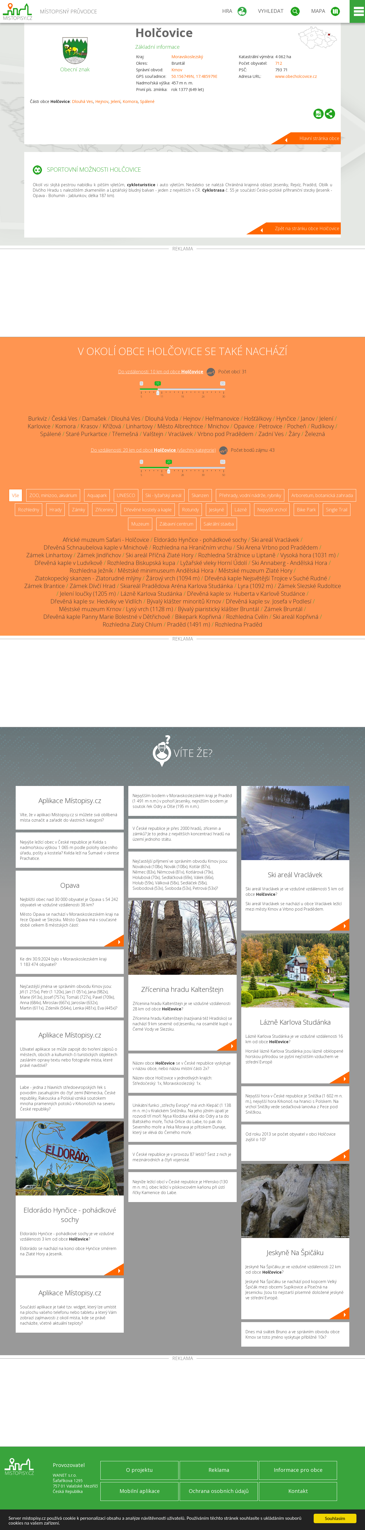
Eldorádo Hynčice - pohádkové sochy (200, 540)
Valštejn (153, 434)
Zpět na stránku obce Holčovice (307, 228)
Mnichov (218, 426)
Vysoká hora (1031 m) (308, 555)
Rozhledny (28, 509)
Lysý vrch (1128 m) (149, 609)
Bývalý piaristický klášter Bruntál (218, 609)
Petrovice (270, 426)
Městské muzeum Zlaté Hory (255, 570)
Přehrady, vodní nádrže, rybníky (250, 495)
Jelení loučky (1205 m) (88, 593)
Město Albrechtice (180, 426)
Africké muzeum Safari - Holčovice (106, 540)
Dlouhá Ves (82, 101)
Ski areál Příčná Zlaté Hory (159, 555)
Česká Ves (64, 418)
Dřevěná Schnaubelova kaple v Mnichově (96, 547)
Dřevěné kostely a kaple (148, 509)
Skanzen (200, 495)
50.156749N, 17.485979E (194, 76)
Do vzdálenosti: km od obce (160, 371)
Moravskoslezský (187, 56)
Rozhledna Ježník (91, 570)
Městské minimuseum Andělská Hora (166, 570)
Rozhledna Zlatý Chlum (132, 624)
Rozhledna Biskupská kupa (141, 563)
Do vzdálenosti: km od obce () (153, 450)
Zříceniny (104, 509)
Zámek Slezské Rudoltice (309, 586)
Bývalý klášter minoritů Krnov (184, 601)
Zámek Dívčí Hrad (92, 586)
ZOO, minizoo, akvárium (53, 495)
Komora (130, 101)
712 (278, 63)
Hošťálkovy (257, 418)
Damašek (94, 418)
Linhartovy (139, 426)
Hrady (55, 509)
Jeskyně (216, 509)
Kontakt (298, 1491)
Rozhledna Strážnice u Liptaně (236, 555)
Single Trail (336, 509)
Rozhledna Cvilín (247, 617)
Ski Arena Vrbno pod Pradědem (277, 547)
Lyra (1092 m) (255, 586)
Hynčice (286, 418)
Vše (15, 495)
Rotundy (190, 509)
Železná (315, 434)
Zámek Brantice (44, 586)
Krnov (176, 69)
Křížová (112, 426)
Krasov (89, 426)
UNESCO (126, 495)
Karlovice (39, 426)
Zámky (78, 509)
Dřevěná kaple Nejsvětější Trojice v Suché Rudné (265, 578)
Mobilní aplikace (139, 1491)
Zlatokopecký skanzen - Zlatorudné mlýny (88, 578)
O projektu (139, 1469)
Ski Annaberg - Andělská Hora (289, 563)
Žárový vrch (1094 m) (173, 578)
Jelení (115, 101)
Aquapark (97, 495)
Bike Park (306, 509)
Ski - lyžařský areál (163, 495)
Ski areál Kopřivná (296, 617)
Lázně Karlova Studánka (151, 593)
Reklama (218, 1469)
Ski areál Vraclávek (275, 540)
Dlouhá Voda (161, 418)
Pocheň (296, 426)
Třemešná (125, 434)
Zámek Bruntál (283, 609)
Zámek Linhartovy (49, 555)
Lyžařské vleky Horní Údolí (213, 563)
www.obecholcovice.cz (296, 76)
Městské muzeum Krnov (90, 609)
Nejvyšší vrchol (272, 509)
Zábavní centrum (176, 524)
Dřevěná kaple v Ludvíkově (68, 563)
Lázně (240, 509)
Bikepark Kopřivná (198, 617)
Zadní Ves (271, 434)
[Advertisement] (182, 294)
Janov (308, 418)
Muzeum (140, 524)
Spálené (147, 101)
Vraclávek (180, 434)
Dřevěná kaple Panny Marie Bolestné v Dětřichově (106, 617)
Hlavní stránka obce (319, 138)
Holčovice (164, 32)
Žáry (294, 434)
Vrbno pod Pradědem (226, 434)
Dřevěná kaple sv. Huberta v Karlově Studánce (246, 593)
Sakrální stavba (219, 524)
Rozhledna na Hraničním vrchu (192, 547)
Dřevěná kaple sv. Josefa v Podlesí (268, 601)
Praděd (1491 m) (188, 624)
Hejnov (101, 101)
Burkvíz (37, 418)
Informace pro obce (298, 1469)
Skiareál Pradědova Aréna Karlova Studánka (176, 586)
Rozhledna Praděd (238, 624)
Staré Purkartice (86, 434)
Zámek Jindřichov (99, 555)
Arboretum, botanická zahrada (322, 495)
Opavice (244, 426)
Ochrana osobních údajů (219, 1491)
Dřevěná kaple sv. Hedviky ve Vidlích (96, 601)
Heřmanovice (222, 418)
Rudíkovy (322, 426)
